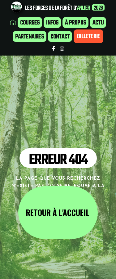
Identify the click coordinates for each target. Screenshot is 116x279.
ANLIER (83, 8)
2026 (98, 8)
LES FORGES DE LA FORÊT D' (51, 8)
